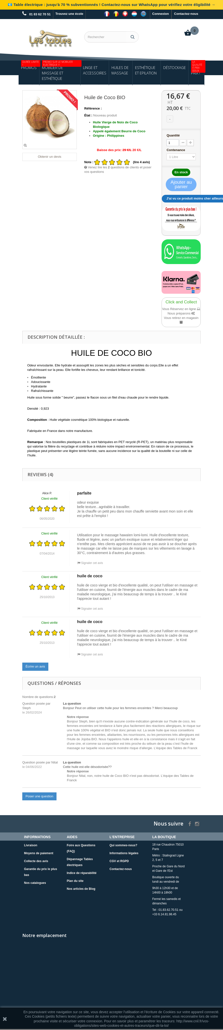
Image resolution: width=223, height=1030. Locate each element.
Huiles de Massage (120, 71)
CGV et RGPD (119, 862)
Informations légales (124, 854)
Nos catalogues (35, 884)
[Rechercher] (132, 37)
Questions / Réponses (54, 684)
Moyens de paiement (38, 854)
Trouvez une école (69, 14)
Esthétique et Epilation (146, 71)
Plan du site (75, 882)
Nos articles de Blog (81, 890)
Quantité (173, 136)
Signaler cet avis (90, 564)
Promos (30, 66)
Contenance (176, 151)
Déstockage (174, 68)
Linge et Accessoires (94, 71)
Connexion (160, 14)
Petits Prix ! (197, 69)
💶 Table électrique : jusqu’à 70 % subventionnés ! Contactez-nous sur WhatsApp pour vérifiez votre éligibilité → (111, 4)
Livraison (30, 846)
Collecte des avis (36, 862)
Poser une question (39, 797)
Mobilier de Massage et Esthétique (61, 72)
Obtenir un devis (49, 157)
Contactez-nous (186, 14)
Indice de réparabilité (82, 874)
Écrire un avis (35, 667)
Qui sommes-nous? (123, 846)
